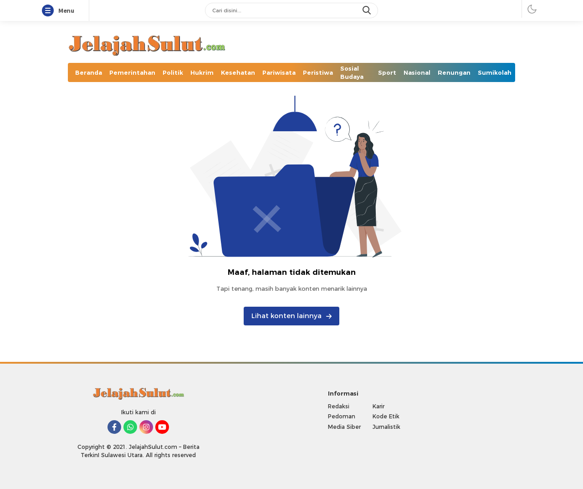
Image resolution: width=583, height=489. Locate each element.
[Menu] (49, 11)
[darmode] (532, 9)
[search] (367, 10)
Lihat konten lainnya (291, 316)
